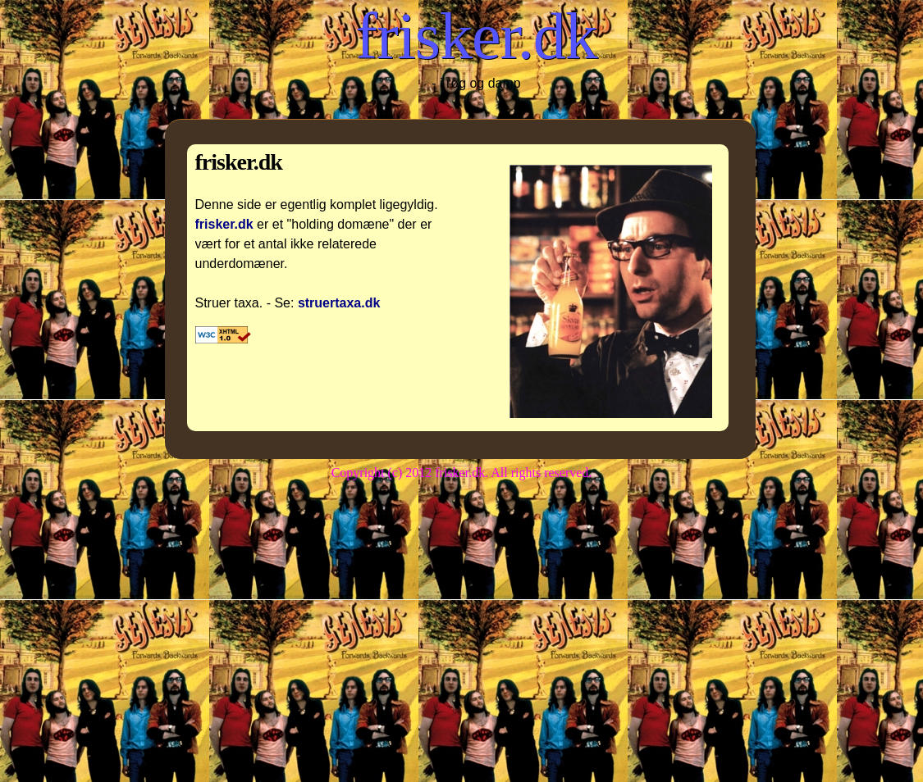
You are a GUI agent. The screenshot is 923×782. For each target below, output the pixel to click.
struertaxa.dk (339, 303)
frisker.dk (475, 36)
